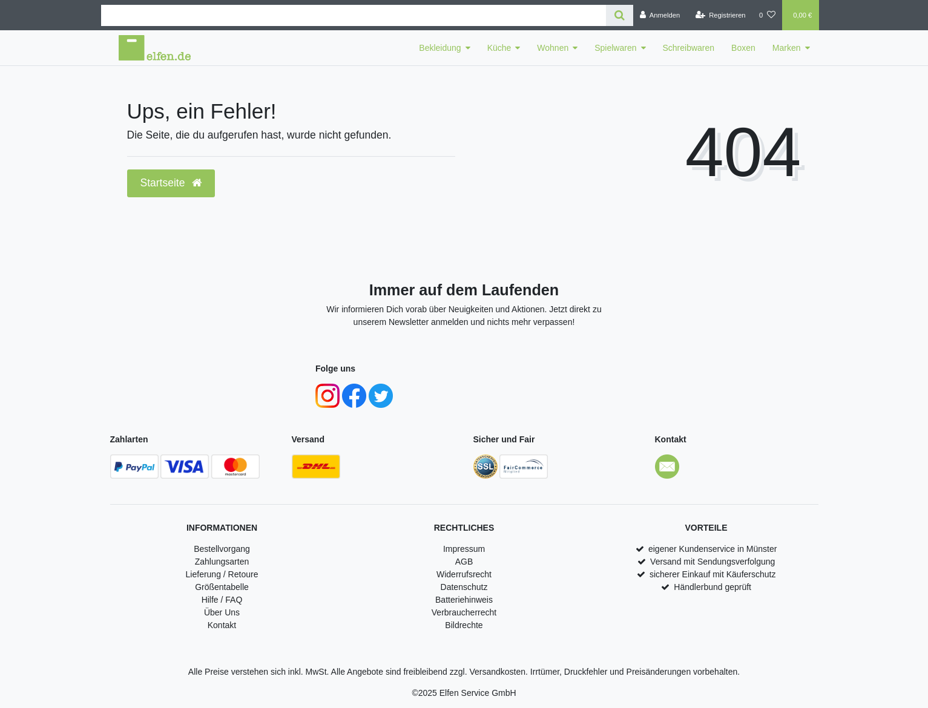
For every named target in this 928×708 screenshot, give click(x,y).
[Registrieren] (720, 15)
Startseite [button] (171, 183)
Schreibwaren (689, 48)
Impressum (464, 549)
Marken (786, 48)
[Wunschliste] (767, 15)
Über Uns (222, 612)
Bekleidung (440, 48)
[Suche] (619, 15)
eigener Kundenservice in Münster (712, 549)
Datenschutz (464, 587)
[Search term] (353, 15)
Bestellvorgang (222, 549)
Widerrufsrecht (464, 574)
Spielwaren (615, 48)
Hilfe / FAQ (222, 600)
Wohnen (552, 48)
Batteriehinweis (464, 600)
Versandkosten (497, 672)
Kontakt (222, 625)
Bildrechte (463, 625)
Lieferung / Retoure (222, 574)
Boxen (743, 48)
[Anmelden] (660, 15)
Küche (499, 48)
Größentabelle (222, 587)
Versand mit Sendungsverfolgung (712, 561)
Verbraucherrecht (464, 612)
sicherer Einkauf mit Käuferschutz (713, 574)
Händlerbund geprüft (712, 587)
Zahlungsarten (222, 561)
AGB (464, 561)
